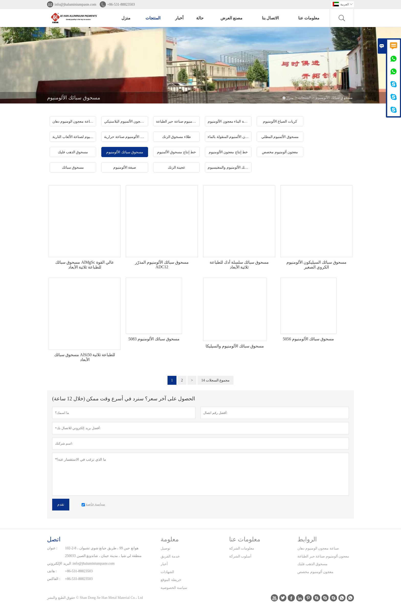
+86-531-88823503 (121, 4)
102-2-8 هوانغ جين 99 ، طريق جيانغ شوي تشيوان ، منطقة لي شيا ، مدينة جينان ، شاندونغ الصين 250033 (103, 552)
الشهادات (167, 572)
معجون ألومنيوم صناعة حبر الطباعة (323, 556)
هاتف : (52, 571)
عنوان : (52, 548)
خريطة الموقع (171, 580)
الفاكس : (53, 579)
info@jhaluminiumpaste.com (75, 4)
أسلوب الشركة (240, 556)
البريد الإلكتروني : (60, 563)
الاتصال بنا (270, 18)
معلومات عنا (308, 18)
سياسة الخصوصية (174, 588)
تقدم (60, 504)
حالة (200, 18)
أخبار (179, 18)
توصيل (165, 548)
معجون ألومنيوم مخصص (315, 572)
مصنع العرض (231, 18)
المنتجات (153, 18)
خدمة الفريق (170, 556)
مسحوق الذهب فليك (312, 564)
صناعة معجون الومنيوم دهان (318, 548)
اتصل (54, 539)
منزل (125, 18)
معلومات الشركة (241, 548)
